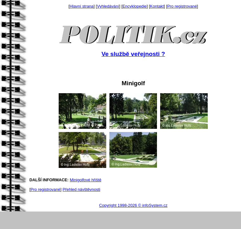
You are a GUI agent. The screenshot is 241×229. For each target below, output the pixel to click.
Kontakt (157, 6)
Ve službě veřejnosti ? (133, 54)
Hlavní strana (82, 6)
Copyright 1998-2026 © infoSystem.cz (133, 205)
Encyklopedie (134, 6)
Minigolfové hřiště (85, 179)
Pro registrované (182, 6)
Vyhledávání (108, 6)
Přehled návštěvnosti (81, 189)
